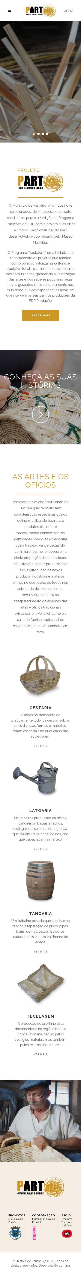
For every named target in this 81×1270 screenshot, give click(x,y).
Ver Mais (40, 745)
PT (66, 11)
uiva (67, 1265)
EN (70, 11)
